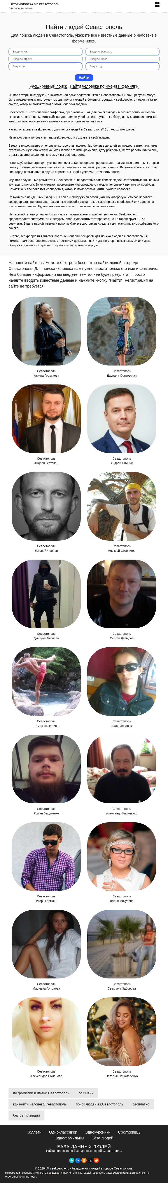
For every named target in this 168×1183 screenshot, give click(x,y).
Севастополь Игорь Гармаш (46, 862)
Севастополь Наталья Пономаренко (121, 1037)
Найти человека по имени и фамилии (104, 86)
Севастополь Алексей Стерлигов (121, 512)
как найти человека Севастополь (40, 1104)
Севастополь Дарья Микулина (121, 862)
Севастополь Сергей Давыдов (121, 600)
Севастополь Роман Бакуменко (46, 775)
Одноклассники (63, 1132)
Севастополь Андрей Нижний (121, 424)
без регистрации (26, 1115)
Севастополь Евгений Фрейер (46, 512)
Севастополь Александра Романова (46, 1037)
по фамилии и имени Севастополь (41, 1093)
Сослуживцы (129, 1132)
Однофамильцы (69, 1138)
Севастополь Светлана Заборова (121, 950)
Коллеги (34, 1132)
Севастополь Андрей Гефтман (46, 424)
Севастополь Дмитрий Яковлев (46, 600)
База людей (102, 1138)
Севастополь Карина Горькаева (46, 337)
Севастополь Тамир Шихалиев (46, 687)
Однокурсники (97, 1132)
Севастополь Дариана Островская (121, 337)
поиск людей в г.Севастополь (99, 1104)
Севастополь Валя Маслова (121, 687)
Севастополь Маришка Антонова (46, 950)
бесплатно (140, 1104)
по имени (86, 1093)
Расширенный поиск (48, 86)
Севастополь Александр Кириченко (121, 775)
